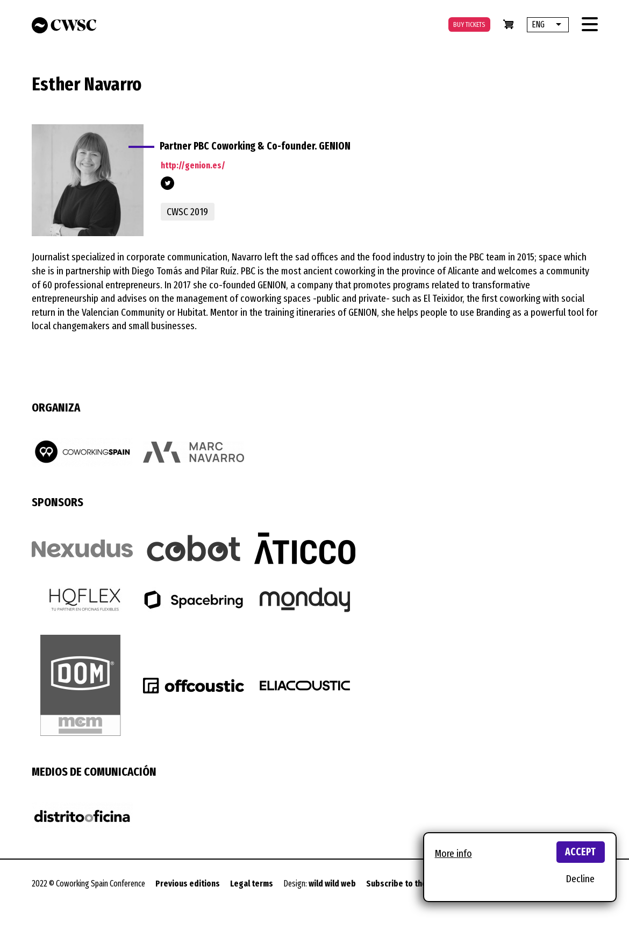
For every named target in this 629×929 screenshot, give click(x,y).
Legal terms (251, 883)
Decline (580, 879)
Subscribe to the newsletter (417, 883)
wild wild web (332, 883)
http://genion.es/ (193, 165)
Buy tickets (469, 24)
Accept (580, 852)
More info (453, 853)
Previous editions (187, 883)
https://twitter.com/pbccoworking (167, 183)
